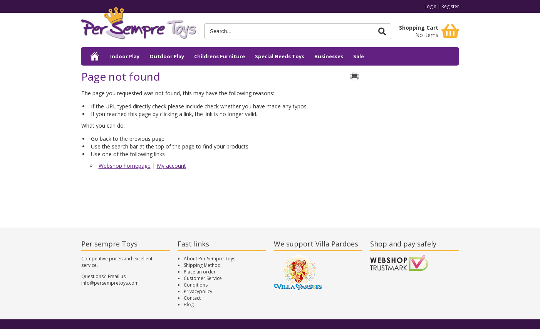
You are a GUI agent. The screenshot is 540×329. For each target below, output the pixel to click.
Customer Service (203, 278)
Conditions (196, 285)
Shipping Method (202, 265)
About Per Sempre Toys (209, 258)
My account (171, 165)
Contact (192, 298)
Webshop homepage (125, 165)
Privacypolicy (198, 291)
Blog (189, 304)
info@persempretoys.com (110, 283)
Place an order (200, 271)
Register (450, 6)
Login (430, 6)
